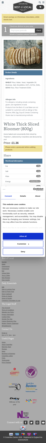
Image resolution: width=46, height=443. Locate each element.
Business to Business (8, 353)
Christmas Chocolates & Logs (11, 300)
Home (4, 342)
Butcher (4, 262)
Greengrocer (6, 266)
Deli (3, 271)
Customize (23, 244)
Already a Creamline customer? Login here (23, 34)
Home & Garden (7, 298)
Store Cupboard (7, 294)
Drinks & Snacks (7, 296)
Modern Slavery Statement (10, 323)
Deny (23, 251)
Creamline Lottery (7, 356)
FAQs (3, 358)
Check (38, 30)
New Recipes (6, 278)
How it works (6, 280)
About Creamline (7, 344)
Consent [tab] (8, 196)
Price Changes (6, 362)
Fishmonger (5, 269)
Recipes (4, 349)
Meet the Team (6, 347)
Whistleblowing (6, 326)
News (3, 351)
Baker (3, 264)
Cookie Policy (6, 317)
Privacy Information (8, 314)
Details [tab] (23, 196)
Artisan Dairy (6, 273)
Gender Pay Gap (7, 319)
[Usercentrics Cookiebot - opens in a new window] (33, 189)
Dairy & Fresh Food (8, 291)
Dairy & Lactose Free (8, 289)
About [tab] (37, 196)
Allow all (23, 236)
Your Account (6, 308)
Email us (4, 333)
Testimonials (5, 360)
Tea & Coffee (6, 275)
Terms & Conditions (8, 310)
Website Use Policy (8, 312)
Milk (3, 287)
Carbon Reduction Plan (9, 321)
